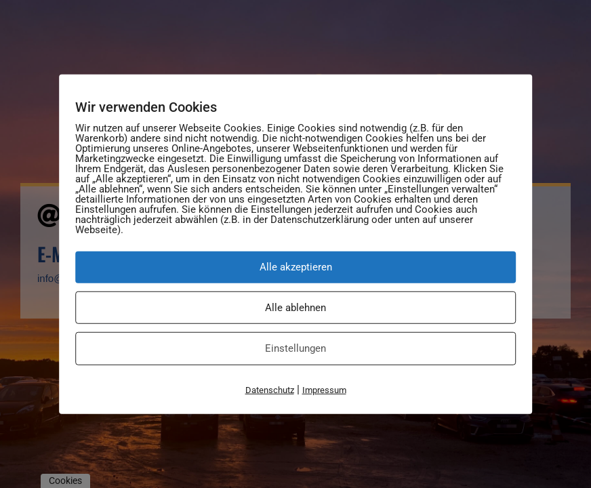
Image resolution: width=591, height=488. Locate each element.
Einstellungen (295, 348)
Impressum (324, 389)
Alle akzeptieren (296, 267)
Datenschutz (269, 389)
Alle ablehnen (295, 307)
